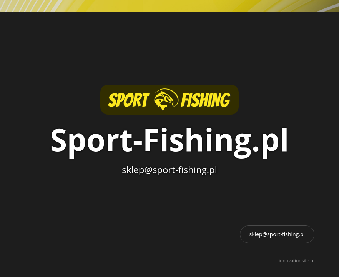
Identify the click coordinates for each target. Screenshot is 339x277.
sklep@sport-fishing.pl (277, 234)
